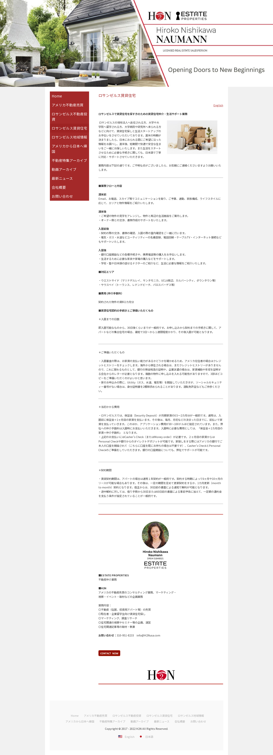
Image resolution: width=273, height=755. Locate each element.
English (218, 105)
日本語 (149, 737)
